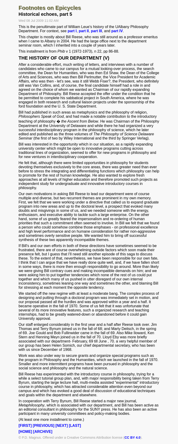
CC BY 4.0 (132, 437)
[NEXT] (61, 426)
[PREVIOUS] (43, 426)
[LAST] (75, 426)
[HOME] (25, 432)
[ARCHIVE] (42, 432)
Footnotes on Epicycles (50, 8)
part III (96, 31)
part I (72, 31)
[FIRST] (25, 426)
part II (84, 31)
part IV (117, 31)
